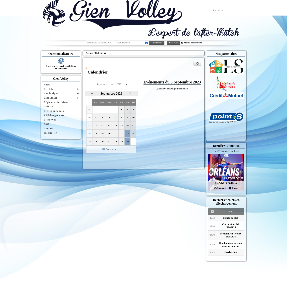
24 (133, 133)
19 (102, 133)
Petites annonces (54, 111)
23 (127, 133)
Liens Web (50, 119)
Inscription (50, 132)
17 (133, 125)
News (47, 84)
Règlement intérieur (56, 102)
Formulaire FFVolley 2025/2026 (230, 235)
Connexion (157, 42)
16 (127, 125)
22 (121, 133)
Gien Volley (61, 78)
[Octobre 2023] (130, 93)
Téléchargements (54, 115)
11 (95, 125)
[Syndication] (86, 68)
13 (109, 125)
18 (95, 133)
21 (115, 133)
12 (102, 125)
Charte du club (230, 218)
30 (127, 141)
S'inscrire (173, 42)
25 (95, 141)
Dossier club (230, 252)
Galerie (48, 106)
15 (121, 125)
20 (109, 133)
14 (115, 125)
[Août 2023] (92, 93)
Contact (48, 128)
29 (121, 141)
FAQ (46, 124)
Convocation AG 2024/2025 (230, 226)
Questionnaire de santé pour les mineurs (230, 244)
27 (109, 141)
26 (102, 141)
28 (115, 141)
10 (133, 117)
